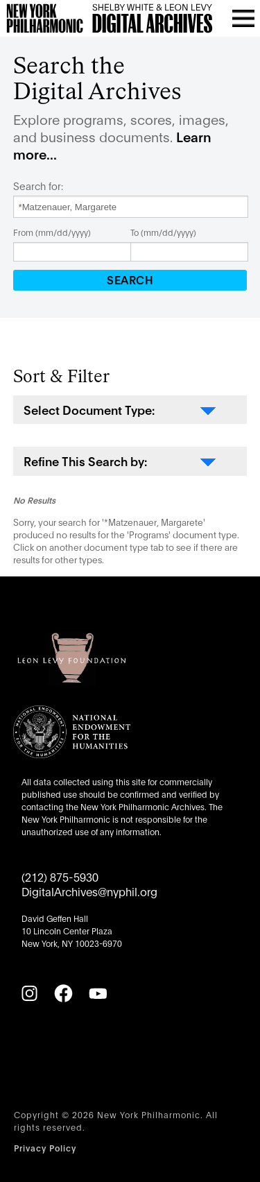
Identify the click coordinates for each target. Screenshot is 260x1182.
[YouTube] (98, 993)
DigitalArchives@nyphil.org (89, 891)
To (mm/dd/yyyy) (163, 232)
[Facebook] (63, 993)
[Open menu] (243, 18)
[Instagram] (29, 993)
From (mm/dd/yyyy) (52, 232)
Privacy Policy (45, 1147)
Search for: (38, 186)
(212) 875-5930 (59, 876)
